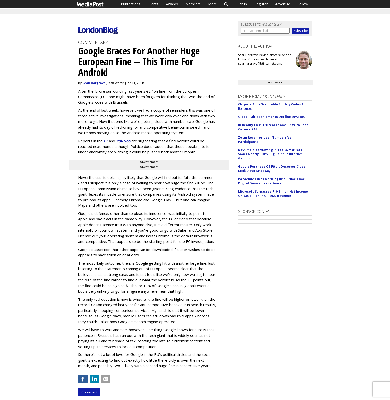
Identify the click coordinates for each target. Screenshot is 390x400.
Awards (172, 4)
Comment (89, 392)
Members (193, 4)
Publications (130, 4)
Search (226, 4)
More (212, 4)
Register (261, 4)
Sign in (242, 4)
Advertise (282, 4)
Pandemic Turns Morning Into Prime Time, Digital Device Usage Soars (272, 181)
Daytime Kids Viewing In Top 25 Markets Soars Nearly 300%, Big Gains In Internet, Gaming (270, 154)
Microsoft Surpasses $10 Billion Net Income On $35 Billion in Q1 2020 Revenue (273, 193)
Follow (302, 4)
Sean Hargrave (94, 83)
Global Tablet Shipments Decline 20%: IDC (271, 117)
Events (153, 4)
